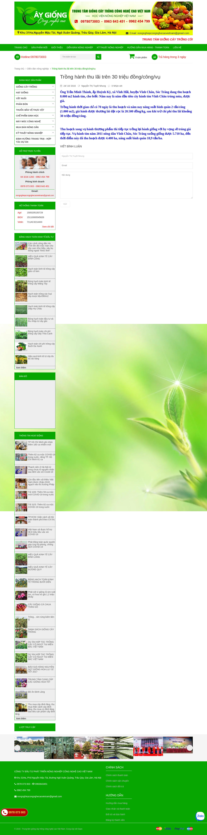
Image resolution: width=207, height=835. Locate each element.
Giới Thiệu (57, 47)
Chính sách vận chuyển (117, 781)
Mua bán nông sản (35, 127)
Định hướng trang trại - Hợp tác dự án (33, 140)
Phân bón (35, 104)
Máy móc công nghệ (35, 121)
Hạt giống (35, 92)
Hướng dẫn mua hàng (116, 803)
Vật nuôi (35, 98)
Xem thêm (21, 367)
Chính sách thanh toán (117, 775)
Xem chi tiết (48, 226)
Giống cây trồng (35, 86)
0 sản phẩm (138, 56)
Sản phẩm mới (39, 47)
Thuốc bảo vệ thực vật (30, 110)
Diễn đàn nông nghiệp (80, 47)
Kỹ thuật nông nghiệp (110, 47)
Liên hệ (177, 47)
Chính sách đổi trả (115, 786)
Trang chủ (20, 47)
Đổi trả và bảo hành (115, 814)
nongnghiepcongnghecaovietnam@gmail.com (39, 796)
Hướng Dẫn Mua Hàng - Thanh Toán (148, 47)
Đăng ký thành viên (115, 820)
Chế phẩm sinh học (35, 115)
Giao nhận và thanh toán (118, 809)
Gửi (65, 204)
